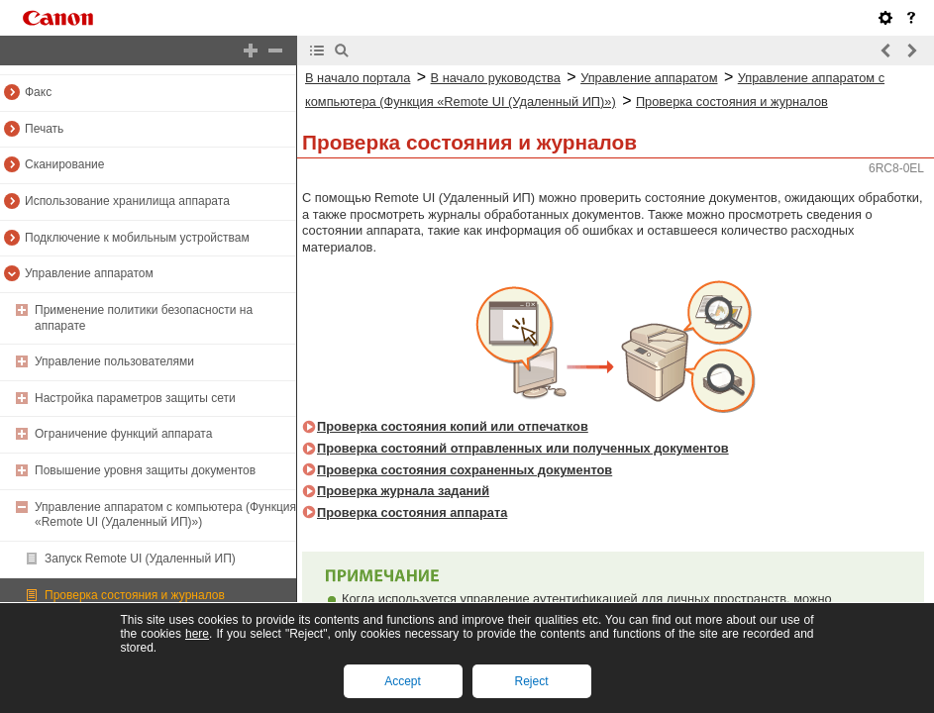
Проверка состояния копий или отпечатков (452, 426)
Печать (44, 129)
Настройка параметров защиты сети (135, 398)
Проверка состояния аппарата (412, 512)
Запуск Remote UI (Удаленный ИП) (140, 558)
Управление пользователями (114, 361)
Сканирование (64, 164)
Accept (402, 681)
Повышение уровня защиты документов (145, 470)
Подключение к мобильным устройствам (137, 238)
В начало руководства (496, 77)
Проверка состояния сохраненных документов (464, 469)
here (197, 634)
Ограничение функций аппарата (123, 434)
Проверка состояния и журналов (135, 595)
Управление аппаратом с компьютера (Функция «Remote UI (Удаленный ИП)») (165, 515)
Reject (531, 681)
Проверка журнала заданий (403, 490)
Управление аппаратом (89, 273)
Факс (38, 92)
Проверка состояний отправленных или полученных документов (523, 448)
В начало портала (357, 77)
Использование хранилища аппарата (127, 201)
